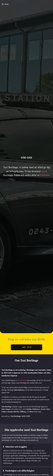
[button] (5, 4)
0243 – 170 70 (26, 347)
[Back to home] (26, 4)
